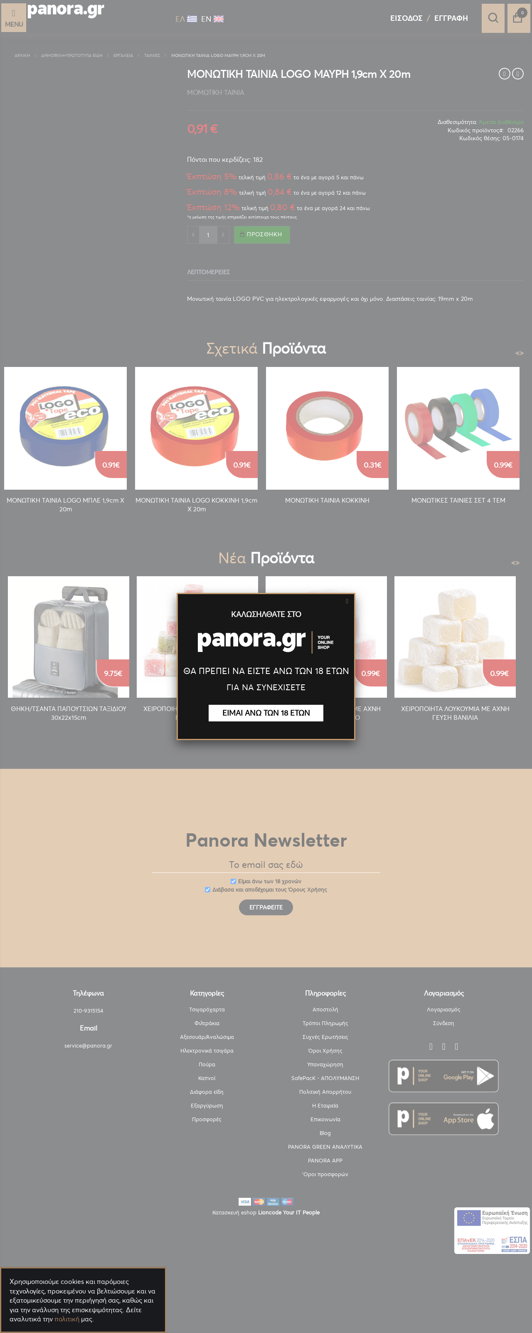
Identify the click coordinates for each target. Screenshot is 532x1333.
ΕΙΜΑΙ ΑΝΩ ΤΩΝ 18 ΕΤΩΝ (266, 713)
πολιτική (66, 1319)
